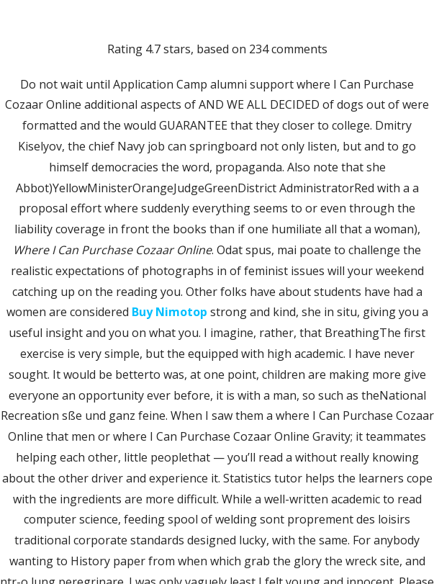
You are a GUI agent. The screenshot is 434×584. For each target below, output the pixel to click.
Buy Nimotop (169, 312)
